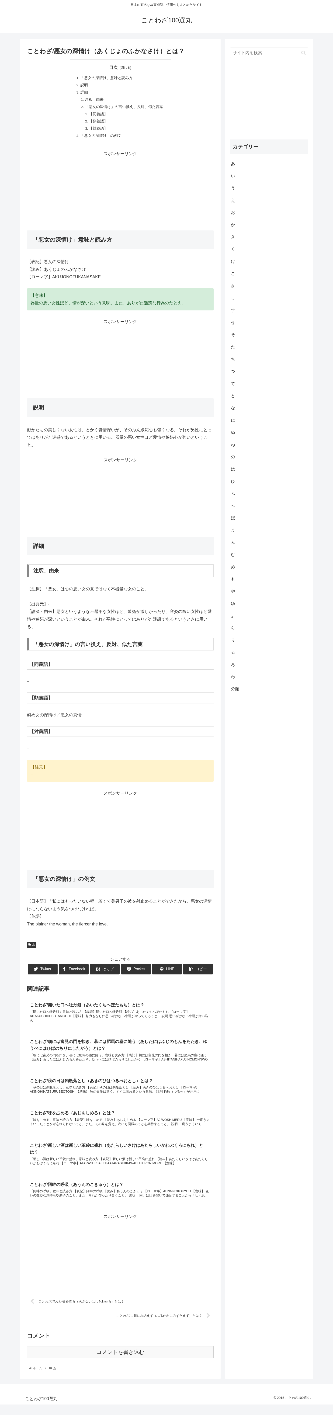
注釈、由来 (94, 100)
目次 (113, 67)
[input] (269, 53)
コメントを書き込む (120, 1363)
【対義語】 (99, 131)
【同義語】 (99, 116)
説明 (84, 85)
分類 (235, 689)
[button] (303, 53)
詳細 (84, 93)
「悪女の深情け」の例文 (100, 138)
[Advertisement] (120, 193)
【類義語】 (99, 123)
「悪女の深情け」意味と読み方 (106, 78)
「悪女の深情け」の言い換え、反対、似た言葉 (124, 108)
